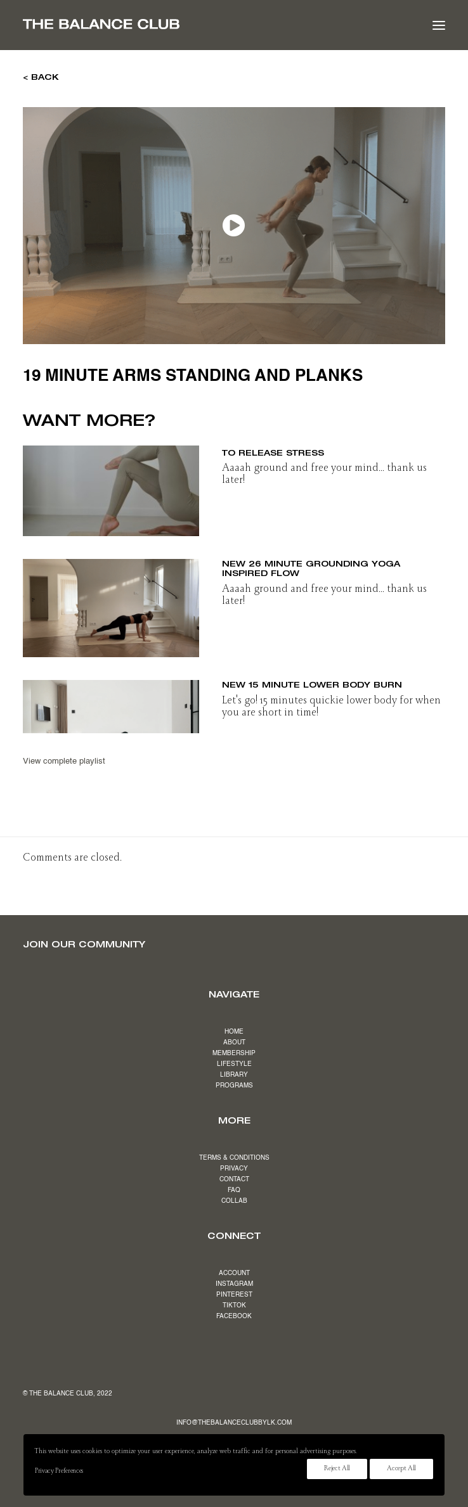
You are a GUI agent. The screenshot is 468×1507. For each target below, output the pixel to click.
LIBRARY (234, 1075)
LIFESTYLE (234, 1064)
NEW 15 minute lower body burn (312, 684)
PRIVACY (234, 1168)
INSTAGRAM (234, 1284)
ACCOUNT (234, 1273)
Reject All (337, 1469)
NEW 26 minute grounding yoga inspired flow (311, 568)
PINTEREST (234, 1295)
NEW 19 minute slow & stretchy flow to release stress (326, 447)
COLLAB (234, 1201)
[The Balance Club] (101, 24)
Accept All (401, 1469)
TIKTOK (234, 1305)
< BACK (41, 77)
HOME (234, 1032)
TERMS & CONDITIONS (234, 1158)
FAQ (234, 1190)
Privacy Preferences (59, 1471)
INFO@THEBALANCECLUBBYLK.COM (234, 1423)
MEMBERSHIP (234, 1053)
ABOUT (234, 1042)
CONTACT (234, 1179)
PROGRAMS (234, 1085)
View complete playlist (64, 761)
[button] (439, 25)
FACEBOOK (234, 1316)
